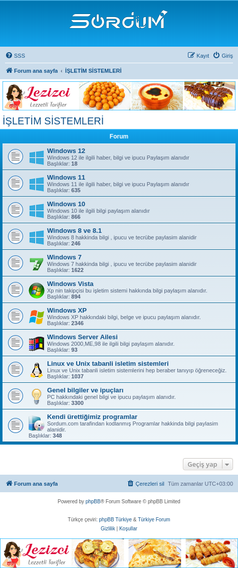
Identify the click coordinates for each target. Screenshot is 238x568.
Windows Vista (70, 284)
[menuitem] (15, 56)
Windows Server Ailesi (82, 337)
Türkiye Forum (154, 519)
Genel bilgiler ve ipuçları (85, 390)
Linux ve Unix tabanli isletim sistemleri (108, 363)
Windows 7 (64, 257)
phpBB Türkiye (115, 519)
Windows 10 (66, 204)
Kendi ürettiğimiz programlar (92, 416)
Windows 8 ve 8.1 (74, 230)
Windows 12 (66, 151)
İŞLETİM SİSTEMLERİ (53, 120)
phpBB (93, 501)
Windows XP (67, 310)
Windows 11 (66, 177)
